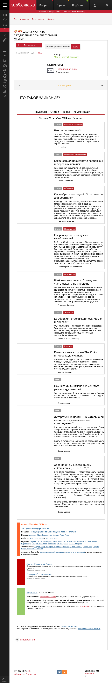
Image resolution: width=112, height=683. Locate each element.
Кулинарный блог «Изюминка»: (39, 574)
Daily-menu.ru (32, 593)
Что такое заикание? (67, 130)
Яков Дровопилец (36, 538)
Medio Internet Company (66, 56)
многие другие (51, 538)
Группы (62, 3)
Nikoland (89, 673)
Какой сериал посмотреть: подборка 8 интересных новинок (78, 162)
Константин (47, 535)
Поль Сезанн (76, 547)
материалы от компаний (75, 552)
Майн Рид (66, 547)
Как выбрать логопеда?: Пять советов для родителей (78, 196)
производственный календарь (52, 552)
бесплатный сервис (48, 597)
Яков (67, 535)
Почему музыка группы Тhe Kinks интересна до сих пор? (75, 354)
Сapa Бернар (46, 541)
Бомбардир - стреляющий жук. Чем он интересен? (78, 320)
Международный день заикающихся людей (48, 532)
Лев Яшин (52, 544)
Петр (62, 535)
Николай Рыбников (35, 549)
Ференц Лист (35, 541)
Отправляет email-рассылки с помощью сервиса (60, 11)
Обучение (51, 19)
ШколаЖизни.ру (69, 626)
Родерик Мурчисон (53, 547)
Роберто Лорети (75, 544)
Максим (56, 535)
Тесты (66, 111)
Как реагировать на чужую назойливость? (71, 237)
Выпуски (46, 3)
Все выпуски (64, 85)
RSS (40, 52)
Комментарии (82, 111)
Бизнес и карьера (21, 19)
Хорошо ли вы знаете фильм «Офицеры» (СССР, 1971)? (72, 466)
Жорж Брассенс (69, 541)
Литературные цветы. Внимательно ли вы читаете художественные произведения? (79, 420)
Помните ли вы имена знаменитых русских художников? (76, 387)
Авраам (32, 535)
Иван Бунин (58, 541)
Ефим (39, 535)
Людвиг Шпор (39, 547)
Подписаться (29, 45)
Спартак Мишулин (39, 544)
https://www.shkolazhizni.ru (89, 628)
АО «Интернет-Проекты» (25, 672)
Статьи (54, 111)
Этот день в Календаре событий (35, 528)
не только (72, 532)
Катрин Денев (62, 544)
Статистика (55, 65)
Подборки (80, 3)
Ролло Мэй (87, 547)
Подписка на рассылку (36, 570)
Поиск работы (38, 19)
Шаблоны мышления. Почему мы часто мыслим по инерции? (75, 282)
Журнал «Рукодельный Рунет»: (39, 564)
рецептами (84, 606)
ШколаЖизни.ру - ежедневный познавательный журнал (35, 35)
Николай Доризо (84, 541)
